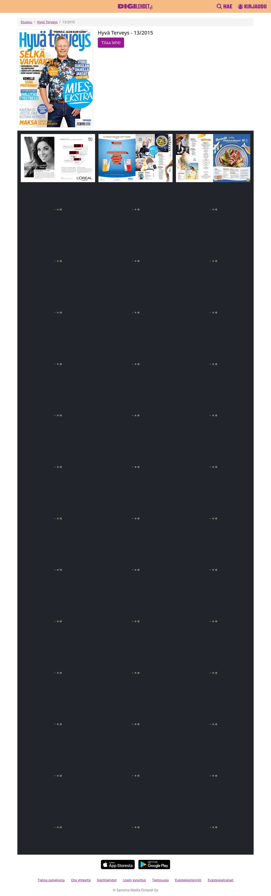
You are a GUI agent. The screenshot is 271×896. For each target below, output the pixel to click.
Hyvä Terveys (47, 22)
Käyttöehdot (106, 880)
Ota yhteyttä (81, 880)
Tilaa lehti (110, 42)
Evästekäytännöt (188, 880)
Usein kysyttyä (134, 880)
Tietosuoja (160, 880)
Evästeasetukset (220, 880)
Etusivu (26, 22)
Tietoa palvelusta (51, 880)
